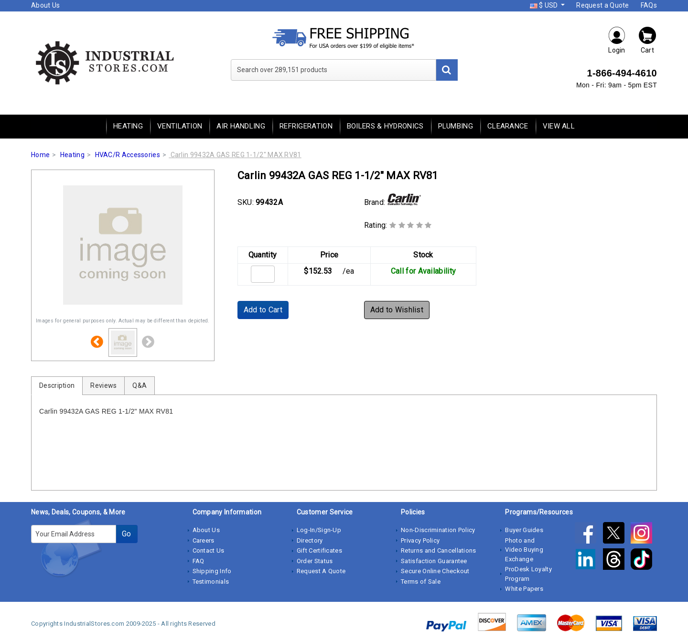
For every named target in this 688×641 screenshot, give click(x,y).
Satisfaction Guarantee (434, 561)
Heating (128, 126)
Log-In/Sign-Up (319, 530)
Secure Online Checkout (435, 571)
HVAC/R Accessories (127, 155)
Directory (310, 540)
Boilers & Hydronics (385, 126)
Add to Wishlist (397, 309)
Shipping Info (212, 571)
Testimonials (211, 581)
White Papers (524, 588)
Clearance (507, 126)
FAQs (649, 5)
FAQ (198, 561)
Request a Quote (602, 5)
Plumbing (455, 126)
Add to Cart (263, 309)
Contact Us (209, 550)
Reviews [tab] (103, 385)
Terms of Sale (421, 581)
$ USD (544, 5)
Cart (647, 40)
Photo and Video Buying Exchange (524, 550)
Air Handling (240, 126)
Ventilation (179, 126)
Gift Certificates (319, 550)
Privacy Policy (420, 540)
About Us (45, 5)
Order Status (315, 561)
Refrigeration (306, 126)
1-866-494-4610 (622, 73)
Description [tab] (57, 385)
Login (616, 40)
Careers (204, 540)
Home (40, 155)
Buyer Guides (524, 530)
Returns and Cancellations (438, 550)
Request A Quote (321, 571)
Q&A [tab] (139, 385)
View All (559, 126)
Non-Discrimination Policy (438, 530)
